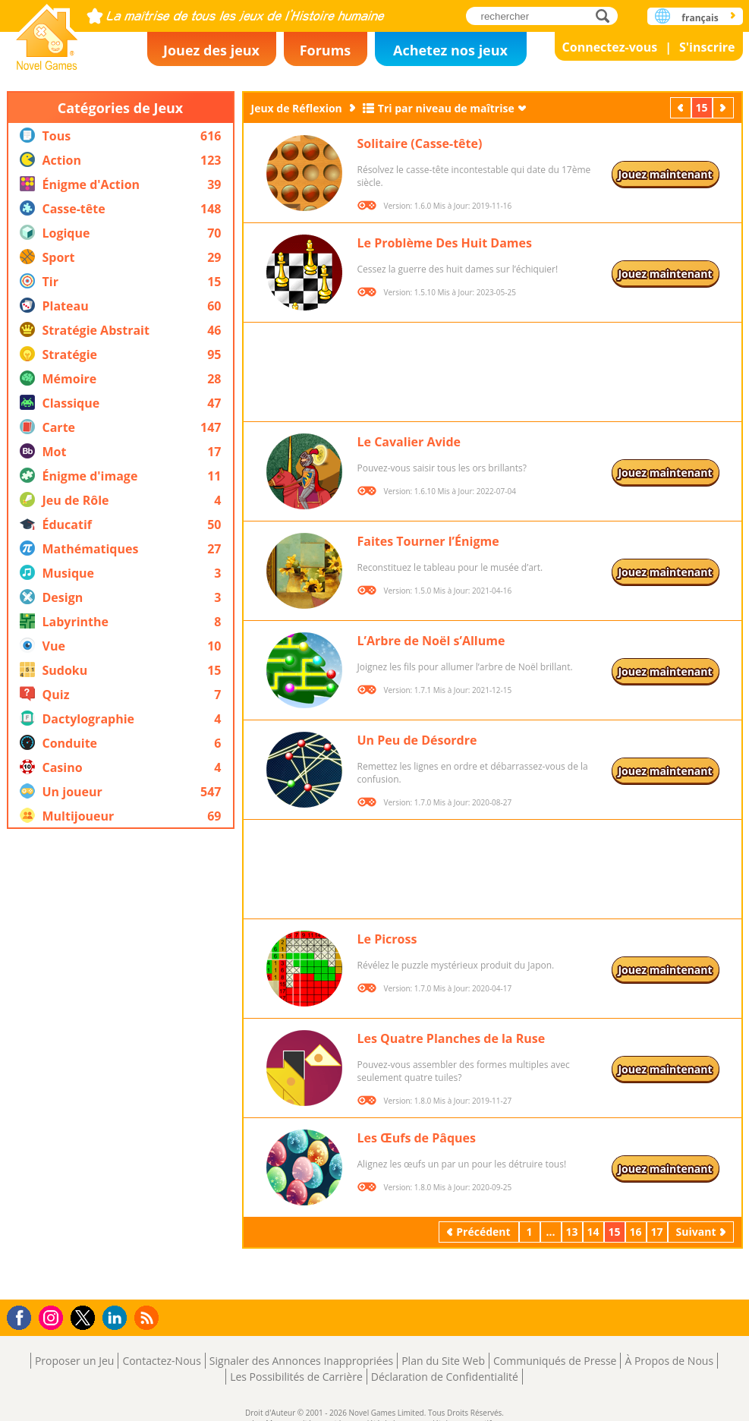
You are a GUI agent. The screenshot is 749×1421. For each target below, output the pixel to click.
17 (657, 1231)
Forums (325, 50)
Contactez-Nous (161, 1360)
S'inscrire (707, 47)
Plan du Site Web (443, 1360)
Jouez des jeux (211, 50)
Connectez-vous (610, 47)
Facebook (23, 1315)
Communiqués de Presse (554, 1360)
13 (572, 1231)
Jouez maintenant (665, 174)
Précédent (682, 107)
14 (593, 1231)
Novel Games (47, 32)
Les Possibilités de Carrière (296, 1376)
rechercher (607, 15)
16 (636, 1231)
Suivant (725, 107)
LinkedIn (117, 1318)
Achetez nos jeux (450, 50)
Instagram (53, 1316)
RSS (148, 1317)
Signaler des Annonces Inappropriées (301, 1360)
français (699, 17)
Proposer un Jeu (74, 1360)
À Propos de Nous (669, 1360)
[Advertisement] (120, 1064)
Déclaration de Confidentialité (444, 1376)
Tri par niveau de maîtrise (446, 108)
